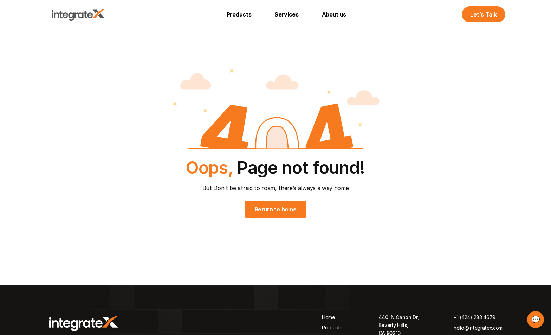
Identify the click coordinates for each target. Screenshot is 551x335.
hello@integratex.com (478, 328)
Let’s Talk (483, 14)
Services (286, 14)
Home (328, 317)
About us (334, 14)
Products (239, 14)
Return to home (276, 209)
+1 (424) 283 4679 (474, 317)
